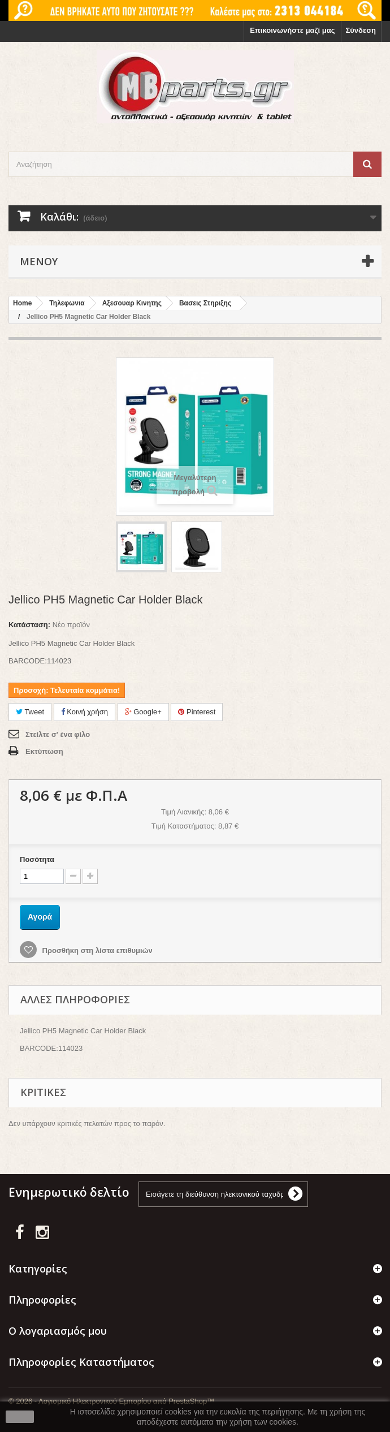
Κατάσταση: (29, 624)
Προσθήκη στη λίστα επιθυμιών (96, 950)
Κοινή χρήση (84, 712)
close (20, 1416)
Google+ (143, 712)
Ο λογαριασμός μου (57, 1331)
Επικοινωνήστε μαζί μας (292, 30)
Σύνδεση (361, 30)
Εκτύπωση (44, 751)
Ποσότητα (37, 859)
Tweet (30, 712)
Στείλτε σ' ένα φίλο (57, 734)
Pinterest (196, 712)
